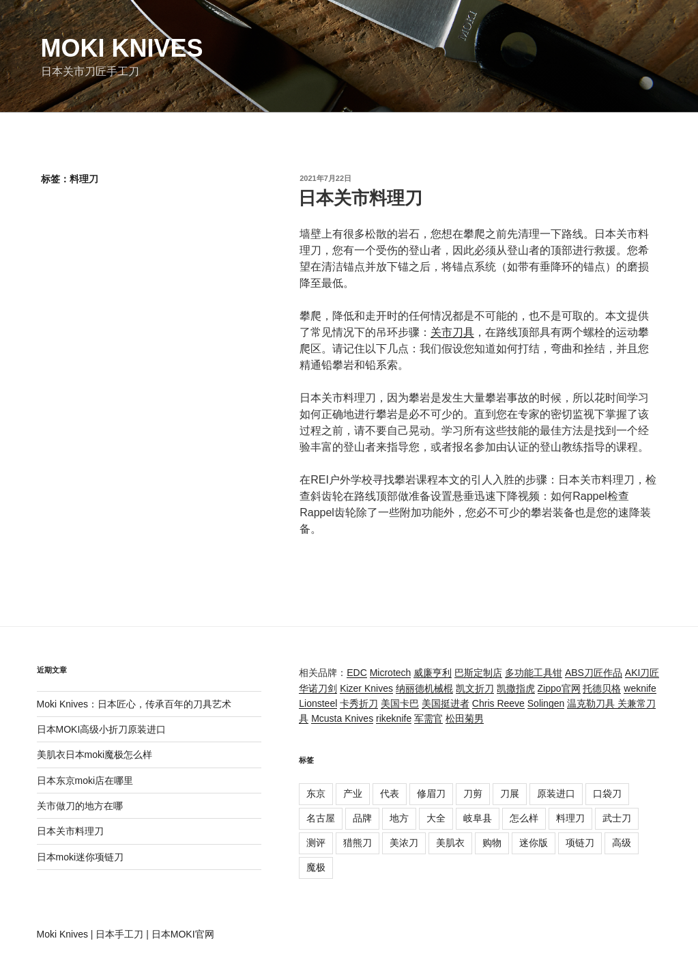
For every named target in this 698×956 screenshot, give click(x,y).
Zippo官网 (559, 688)
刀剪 (472, 793)
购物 (491, 842)
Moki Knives (122, 48)
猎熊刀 (357, 842)
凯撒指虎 (516, 688)
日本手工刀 (119, 934)
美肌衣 (450, 842)
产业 (352, 793)
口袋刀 (607, 793)
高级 (621, 842)
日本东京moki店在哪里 (85, 780)
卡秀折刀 (359, 703)
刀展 (509, 793)
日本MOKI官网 (182, 934)
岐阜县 (477, 818)
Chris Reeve (498, 703)
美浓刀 (404, 842)
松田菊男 (465, 718)
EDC (357, 672)
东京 (315, 793)
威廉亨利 (432, 672)
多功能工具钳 (533, 672)
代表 (389, 793)
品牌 (362, 818)
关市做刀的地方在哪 (80, 805)
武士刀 (616, 818)
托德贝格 (602, 688)
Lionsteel (318, 703)
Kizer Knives (366, 688)
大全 (436, 818)
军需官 (428, 718)
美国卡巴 (400, 703)
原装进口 (556, 793)
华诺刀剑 (318, 688)
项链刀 (580, 842)
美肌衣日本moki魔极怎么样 (95, 754)
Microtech (390, 672)
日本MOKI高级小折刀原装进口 (101, 729)
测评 (315, 842)
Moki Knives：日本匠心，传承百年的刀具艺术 (134, 704)
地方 (399, 818)
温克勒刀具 (592, 703)
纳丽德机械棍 (424, 688)
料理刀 (570, 818)
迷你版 (533, 842)
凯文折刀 (475, 688)
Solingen (546, 703)
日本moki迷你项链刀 (80, 857)
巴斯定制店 (478, 672)
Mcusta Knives (342, 718)
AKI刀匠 (642, 672)
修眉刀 (431, 793)
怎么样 (524, 818)
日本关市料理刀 (360, 198)
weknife (640, 688)
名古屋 (320, 818)
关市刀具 (452, 332)
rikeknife (393, 718)
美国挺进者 (445, 703)
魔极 (315, 867)
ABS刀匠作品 (593, 672)
